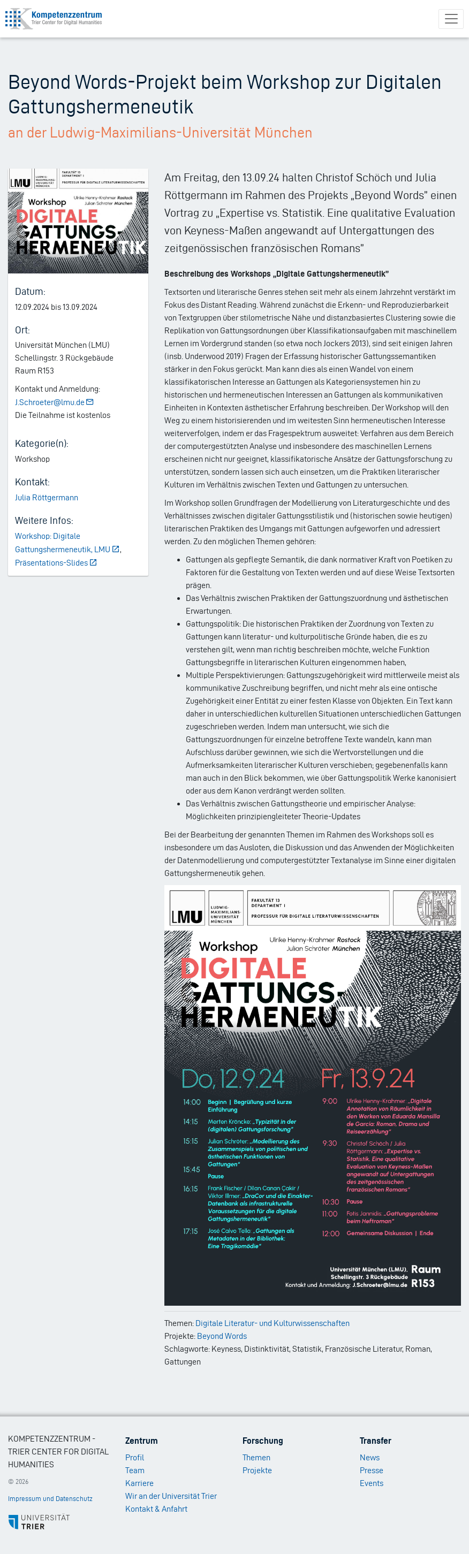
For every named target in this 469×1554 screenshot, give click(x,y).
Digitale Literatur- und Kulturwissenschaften (272, 1323)
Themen (256, 1457)
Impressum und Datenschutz (50, 1498)
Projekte (257, 1470)
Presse (371, 1470)
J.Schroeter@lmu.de (55, 402)
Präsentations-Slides (56, 562)
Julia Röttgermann (46, 497)
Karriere (139, 1483)
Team (135, 1470)
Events (371, 1483)
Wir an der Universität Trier (171, 1495)
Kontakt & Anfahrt (156, 1508)
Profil (134, 1457)
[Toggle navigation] (451, 19)
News (370, 1457)
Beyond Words (222, 1335)
